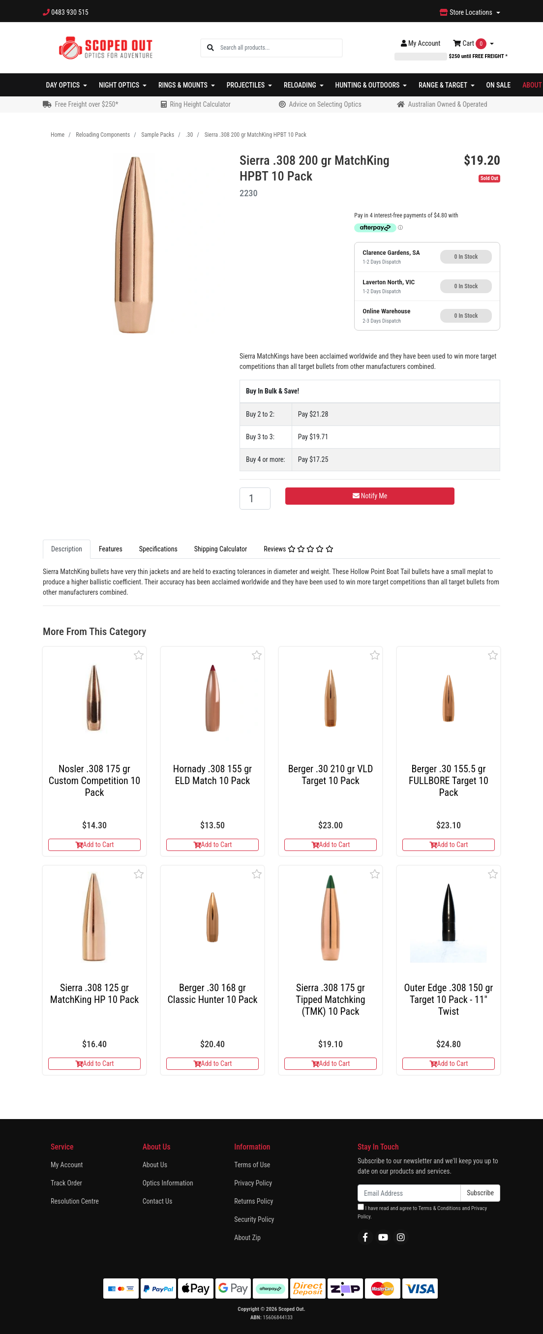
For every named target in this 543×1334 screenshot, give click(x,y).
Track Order (66, 1183)
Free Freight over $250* (86, 104)
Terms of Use (252, 1165)
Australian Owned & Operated (447, 104)
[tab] (66, 549)
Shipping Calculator (220, 549)
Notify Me (370, 496)
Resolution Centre (75, 1201)
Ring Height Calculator (200, 104)
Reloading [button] (301, 85)
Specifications (158, 549)
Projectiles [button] (247, 85)
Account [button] (421, 43)
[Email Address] (409, 1193)
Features (110, 549)
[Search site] (210, 48)
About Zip (247, 1238)
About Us (155, 1165)
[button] (139, 655)
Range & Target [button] (444, 85)
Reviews (298, 549)
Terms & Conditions (439, 1208)
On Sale (498, 85)
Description (66, 549)
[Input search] (281, 48)
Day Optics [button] (64, 85)
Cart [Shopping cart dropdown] (470, 43)
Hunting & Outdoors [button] (368, 85)
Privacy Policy (253, 1183)
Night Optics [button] (120, 85)
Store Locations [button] (467, 12)
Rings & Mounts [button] (183, 85)
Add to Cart (94, 845)
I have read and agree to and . (422, 1212)
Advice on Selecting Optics (325, 104)
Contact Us (158, 1201)
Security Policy (254, 1219)
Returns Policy (253, 1201)
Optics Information (168, 1183)
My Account (67, 1165)
